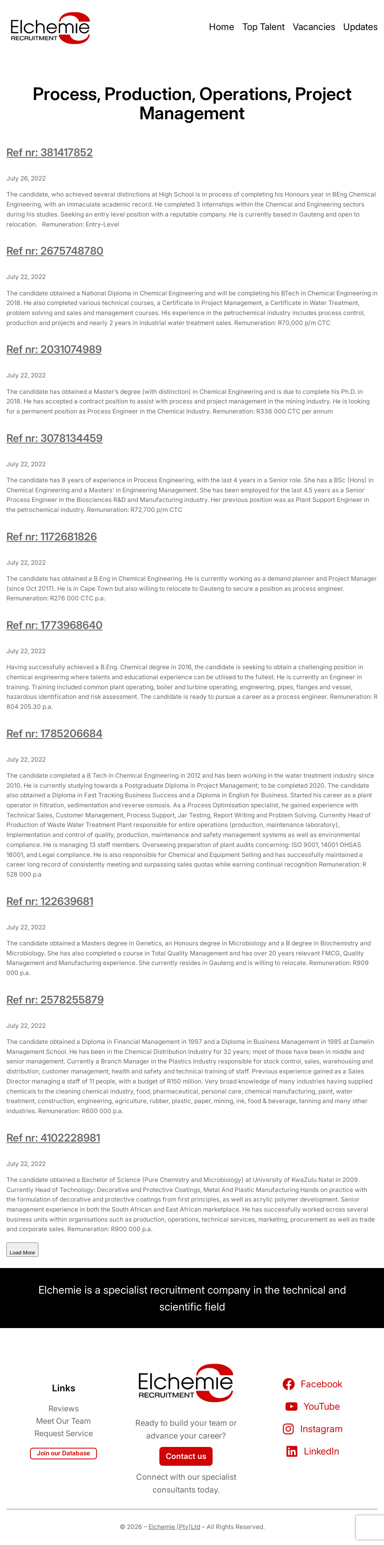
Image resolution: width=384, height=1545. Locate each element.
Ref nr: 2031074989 (54, 349)
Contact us (186, 1456)
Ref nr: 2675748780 (54, 250)
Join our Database (63, 1453)
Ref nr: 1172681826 (51, 536)
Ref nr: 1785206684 (54, 733)
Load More (22, 1253)
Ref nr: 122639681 (49, 901)
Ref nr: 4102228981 (53, 1137)
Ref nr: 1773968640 (54, 624)
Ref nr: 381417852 (49, 152)
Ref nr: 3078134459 (54, 437)
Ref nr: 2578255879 (55, 999)
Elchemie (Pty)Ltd (174, 1527)
